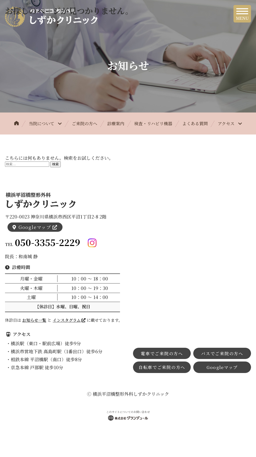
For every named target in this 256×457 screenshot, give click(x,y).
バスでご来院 (222, 353)
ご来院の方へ (84, 123)
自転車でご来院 (161, 367)
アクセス (230, 123)
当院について (45, 123)
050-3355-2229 (47, 242)
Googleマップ (34, 227)
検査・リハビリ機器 (153, 123)
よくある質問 (195, 123)
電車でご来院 (162, 353)
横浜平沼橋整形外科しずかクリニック (131, 393)
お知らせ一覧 (34, 320)
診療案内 (115, 123)
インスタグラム (67, 320)
